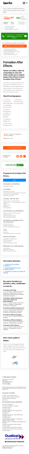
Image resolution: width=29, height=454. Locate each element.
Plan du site (5, 400)
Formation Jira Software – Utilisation (10, 406)
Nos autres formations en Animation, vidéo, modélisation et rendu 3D (14, 283)
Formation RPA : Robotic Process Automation (12, 428)
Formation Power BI (6, 407)
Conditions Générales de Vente (9, 398)
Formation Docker (6, 417)
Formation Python (6, 430)
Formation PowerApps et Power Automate (11, 424)
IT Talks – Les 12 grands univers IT (10, 395)
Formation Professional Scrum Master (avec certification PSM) (12, 411)
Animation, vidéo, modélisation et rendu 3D (12, 10)
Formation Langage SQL (7, 404)
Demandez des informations (14, 147)
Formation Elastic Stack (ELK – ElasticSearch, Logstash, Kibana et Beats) (12, 419)
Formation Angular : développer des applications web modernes (14, 422)
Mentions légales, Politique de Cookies (11, 396)
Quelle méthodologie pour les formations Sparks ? (12, 268)
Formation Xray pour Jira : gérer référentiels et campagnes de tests (12, 415)
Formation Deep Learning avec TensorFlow (11, 427)
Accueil (4, 8)
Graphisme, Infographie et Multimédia (15, 8)
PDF (14, 180)
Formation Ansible (6, 409)
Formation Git (5, 413)
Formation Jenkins (6, 425)
